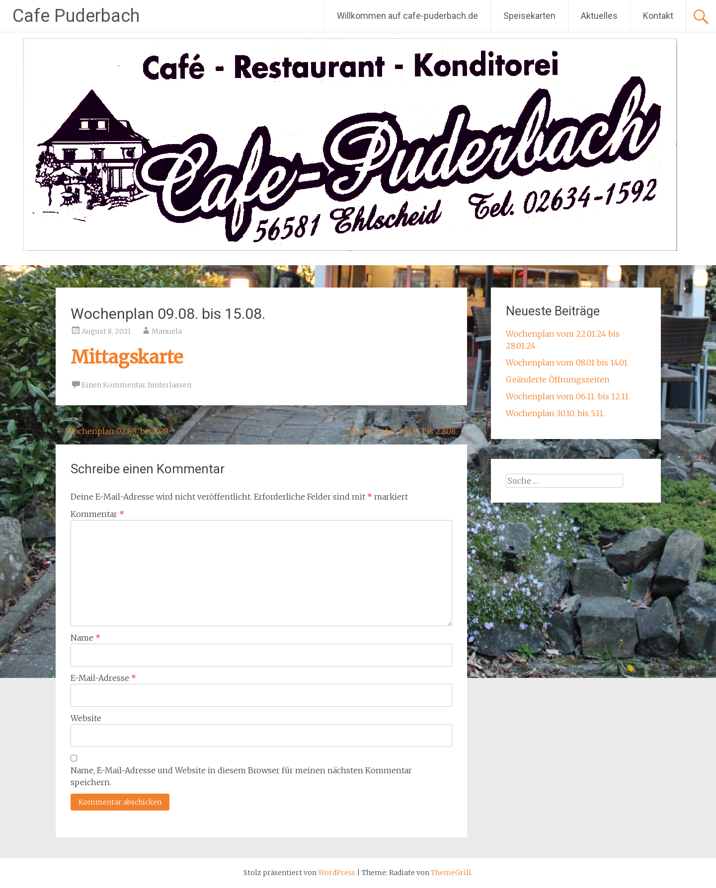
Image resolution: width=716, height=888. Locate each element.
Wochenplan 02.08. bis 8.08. (113, 431)
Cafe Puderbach (76, 15)
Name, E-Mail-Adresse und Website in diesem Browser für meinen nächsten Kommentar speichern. (241, 776)
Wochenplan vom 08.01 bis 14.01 (567, 363)
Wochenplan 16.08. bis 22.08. (408, 431)
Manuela (167, 331)
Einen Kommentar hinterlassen (136, 384)
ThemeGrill (451, 872)
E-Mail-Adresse (103, 678)
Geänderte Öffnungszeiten (558, 379)
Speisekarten (529, 15)
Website (86, 718)
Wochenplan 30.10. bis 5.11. (555, 413)
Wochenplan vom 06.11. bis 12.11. (568, 396)
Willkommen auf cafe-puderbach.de (407, 15)
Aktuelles (599, 15)
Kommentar (97, 514)
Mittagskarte (127, 357)
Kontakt (658, 15)
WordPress (336, 872)
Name (85, 638)
